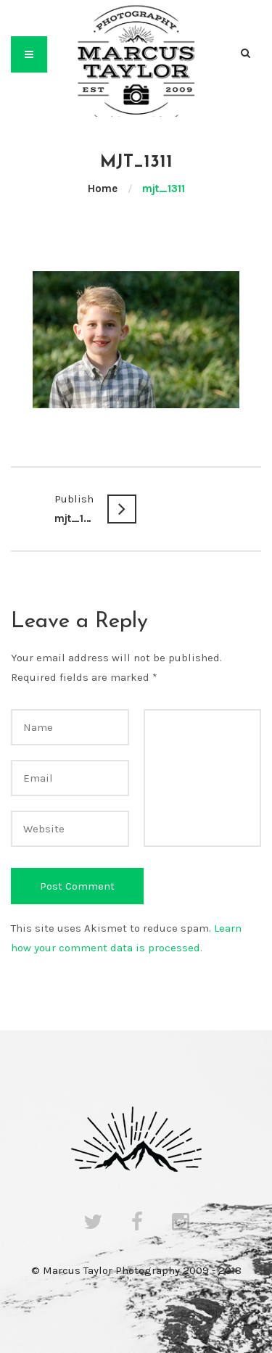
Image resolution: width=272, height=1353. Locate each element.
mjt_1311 (73, 507)
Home (103, 188)
